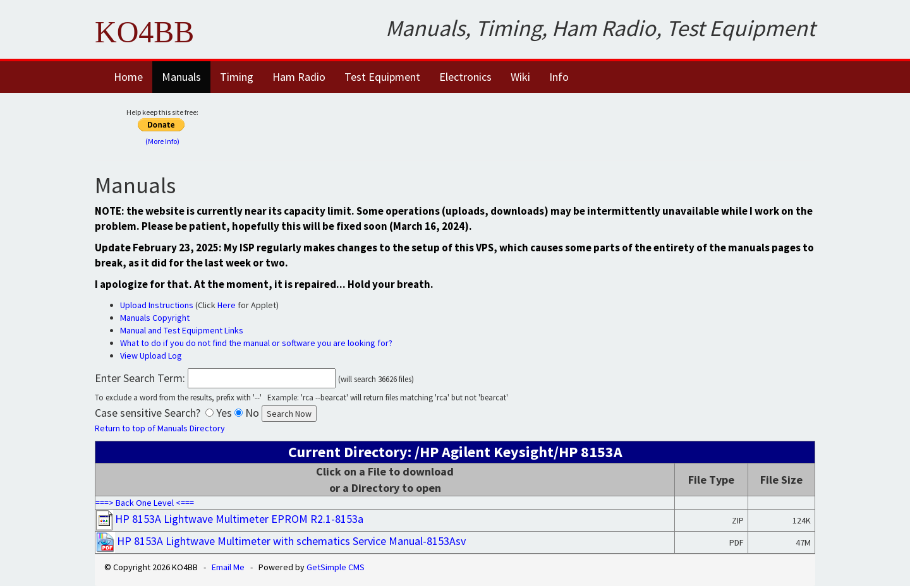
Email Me (228, 567)
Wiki (520, 76)
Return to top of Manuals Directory (160, 428)
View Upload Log (151, 355)
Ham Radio (298, 76)
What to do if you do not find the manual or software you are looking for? (256, 343)
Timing (236, 76)
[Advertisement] (535, 124)
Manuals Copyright (155, 317)
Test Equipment (382, 76)
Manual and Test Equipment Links (181, 330)
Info (559, 76)
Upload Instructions (156, 305)
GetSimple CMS (335, 567)
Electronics (465, 76)
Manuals (181, 76)
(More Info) (162, 141)
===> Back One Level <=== (144, 502)
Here (226, 305)
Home (128, 76)
